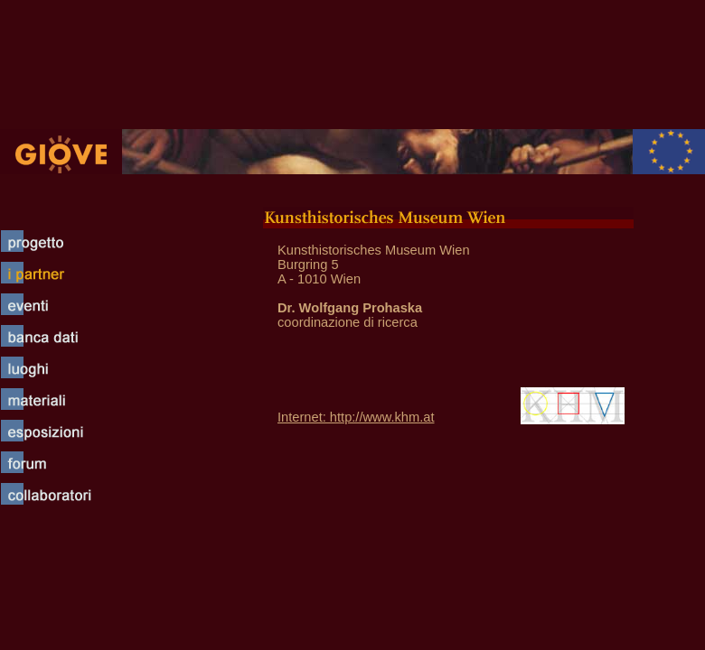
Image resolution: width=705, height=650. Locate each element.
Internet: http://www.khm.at (356, 417)
